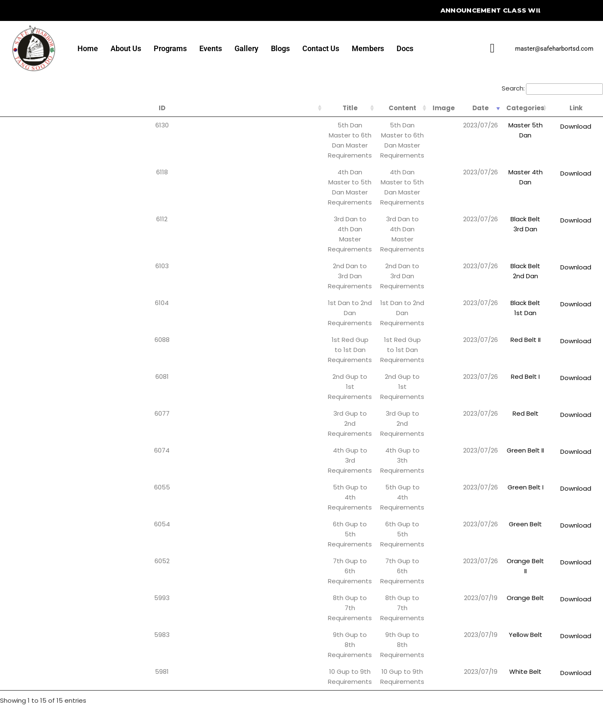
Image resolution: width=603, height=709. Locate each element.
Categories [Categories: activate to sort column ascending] (506, 108)
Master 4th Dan (506, 144)
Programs (170, 48)
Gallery (246, 48)
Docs (405, 48)
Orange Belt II (505, 337)
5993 (12, 356)
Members (368, 48)
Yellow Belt (505, 375)
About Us (126, 48)
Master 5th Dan (506, 125)
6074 (12, 279)
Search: (552, 88)
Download (572, 126)
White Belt (506, 395)
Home (87, 48)
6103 (12, 183)
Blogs (280, 48)
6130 (12, 125)
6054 (12, 317)
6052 (12, 337)
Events (210, 48)
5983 (12, 375)
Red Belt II (505, 221)
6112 (12, 163)
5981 (12, 395)
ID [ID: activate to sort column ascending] (12, 108)
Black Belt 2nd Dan (505, 183)
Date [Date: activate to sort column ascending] (445, 108)
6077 (12, 260)
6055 (12, 298)
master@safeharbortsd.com (554, 48)
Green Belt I (505, 298)
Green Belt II (505, 279)
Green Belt (505, 317)
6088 (12, 221)
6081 (12, 240)
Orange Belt (505, 356)
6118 (12, 144)
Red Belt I (505, 240)
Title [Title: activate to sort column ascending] (115, 108)
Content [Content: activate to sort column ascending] (295, 108)
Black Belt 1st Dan (505, 202)
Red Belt (505, 260)
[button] (246, 544)
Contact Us (320, 48)
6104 (12, 202)
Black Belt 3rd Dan (505, 163)
